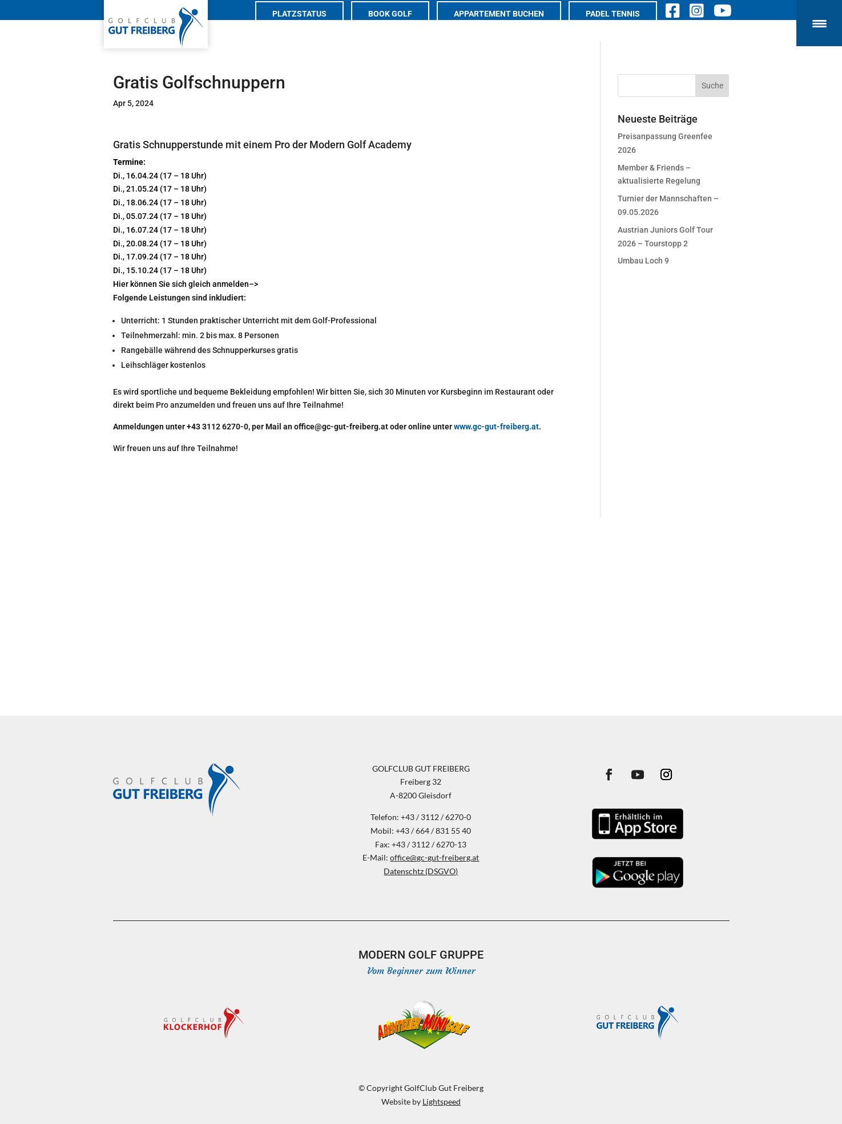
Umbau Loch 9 (643, 260)
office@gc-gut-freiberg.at (434, 857)
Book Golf (402, 26)
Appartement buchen (510, 26)
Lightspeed (441, 1101)
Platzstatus (311, 26)
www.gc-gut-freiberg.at (496, 426)
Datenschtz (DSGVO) (421, 871)
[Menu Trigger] (819, 23)
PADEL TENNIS (624, 26)
